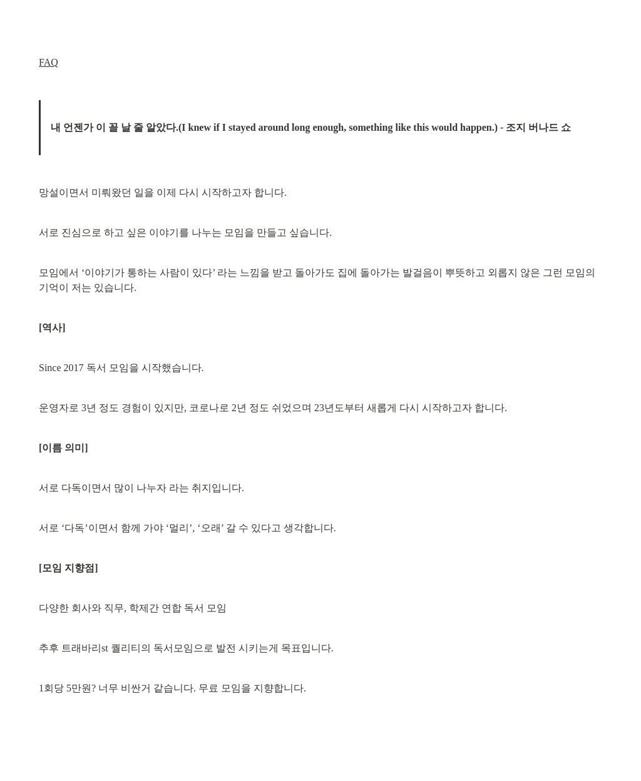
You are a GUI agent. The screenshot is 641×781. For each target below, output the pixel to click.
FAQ (48, 62)
